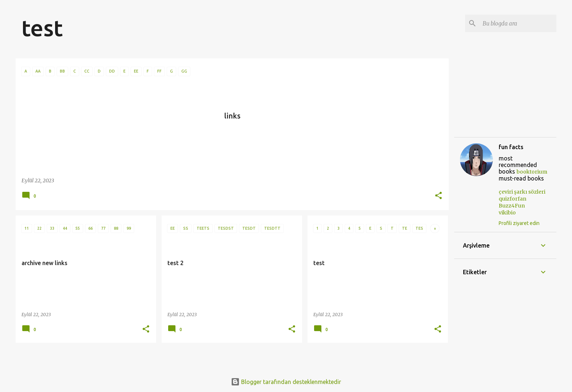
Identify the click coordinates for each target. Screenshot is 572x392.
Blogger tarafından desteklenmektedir (286, 382)
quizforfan (477, 98)
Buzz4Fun (476, 111)
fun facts (511, 147)
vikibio (471, 125)
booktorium (532, 171)
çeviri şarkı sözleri (486, 84)
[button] (438, 196)
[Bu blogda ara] (518, 23)
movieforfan (479, 71)
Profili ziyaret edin (519, 223)
